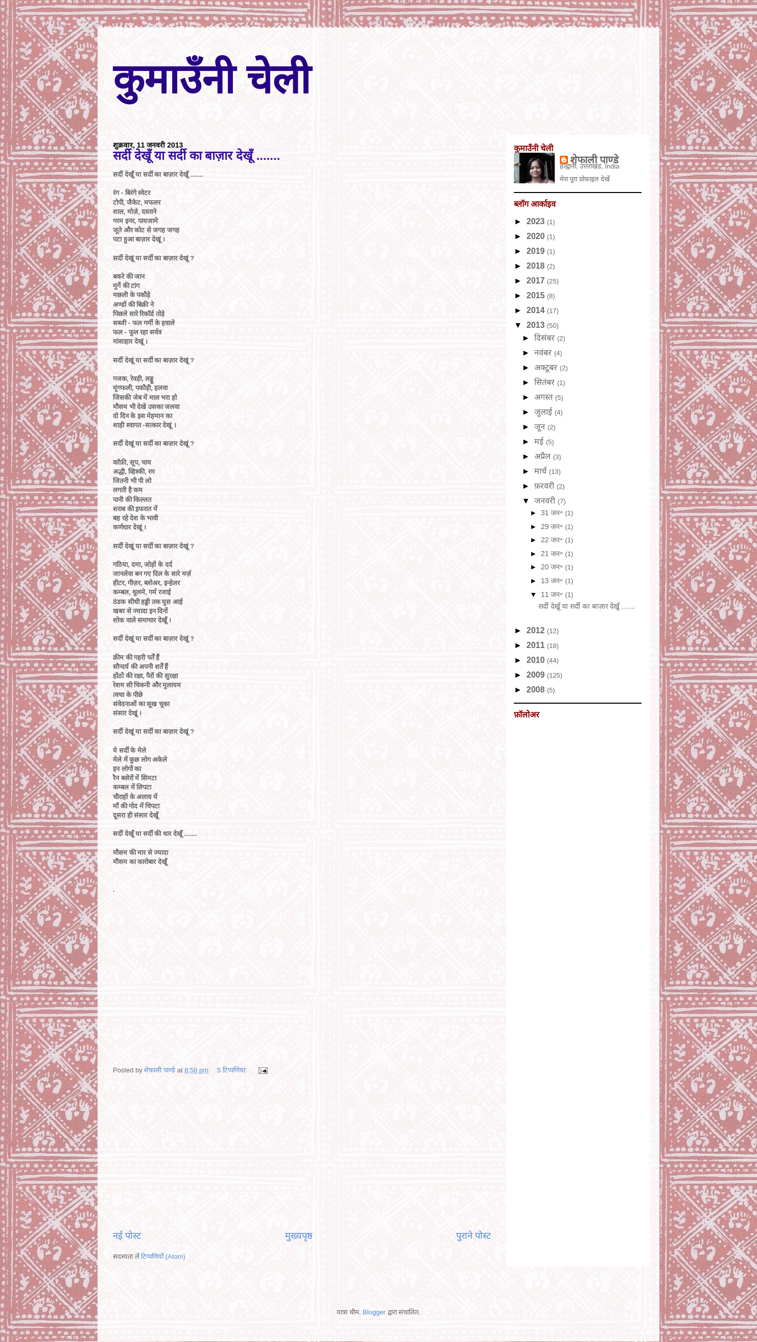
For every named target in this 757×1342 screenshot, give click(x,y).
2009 (537, 674)
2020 (537, 236)
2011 (537, 645)
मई (540, 441)
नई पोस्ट (127, 1236)
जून (540, 426)
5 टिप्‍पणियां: (233, 1070)
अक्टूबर (546, 367)
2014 (537, 310)
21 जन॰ (553, 553)
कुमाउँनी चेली (212, 79)
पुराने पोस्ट (473, 1236)
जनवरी (545, 500)
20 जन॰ (553, 567)
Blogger (374, 1312)
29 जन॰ (553, 526)
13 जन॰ (553, 581)
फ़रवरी (545, 486)
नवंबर (544, 352)
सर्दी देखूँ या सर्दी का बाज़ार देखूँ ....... (196, 155)
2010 (537, 660)
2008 (537, 689)
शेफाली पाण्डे (594, 159)
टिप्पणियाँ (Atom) (163, 1256)
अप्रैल (543, 456)
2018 (537, 265)
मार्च (541, 471)
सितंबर (545, 382)
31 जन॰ (553, 513)
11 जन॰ (553, 594)
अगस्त (544, 397)
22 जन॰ (553, 540)
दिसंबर (545, 337)
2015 (537, 295)
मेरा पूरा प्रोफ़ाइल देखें (585, 179)
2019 (537, 251)
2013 (537, 325)
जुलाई (544, 412)
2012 (537, 630)
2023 (537, 221)
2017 (537, 280)
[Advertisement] (301, 1152)
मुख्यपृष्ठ (299, 1236)
